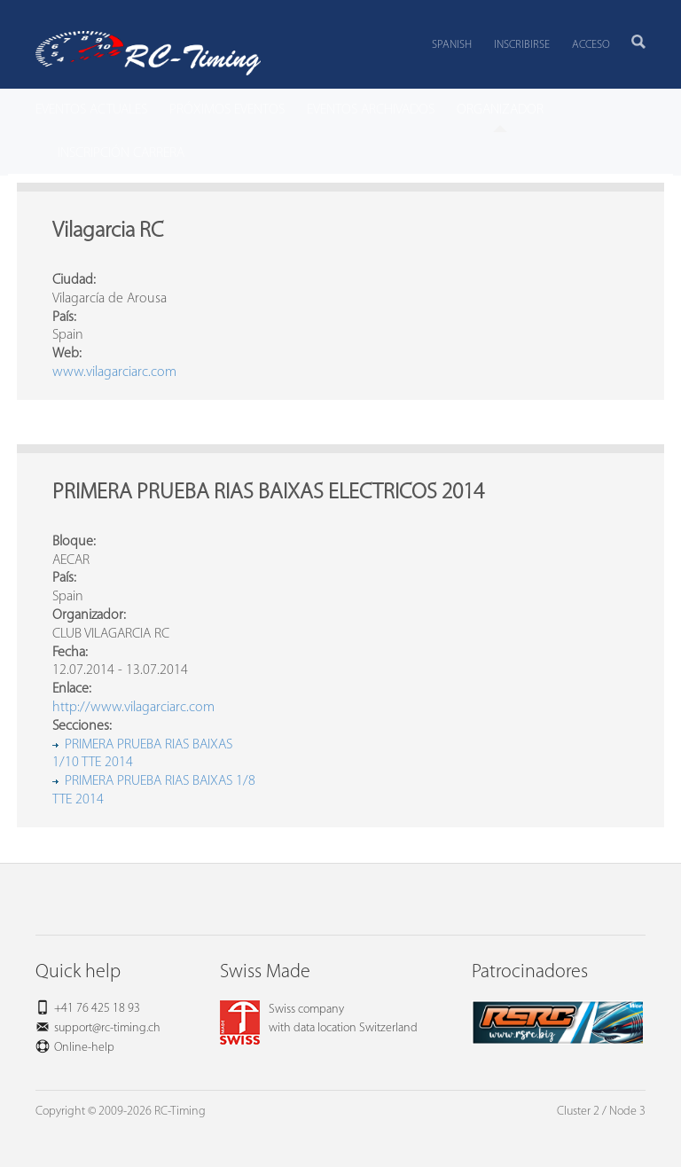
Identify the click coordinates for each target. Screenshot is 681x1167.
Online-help (84, 1047)
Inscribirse (522, 45)
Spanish (452, 45)
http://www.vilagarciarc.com (133, 708)
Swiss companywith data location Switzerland (319, 1019)
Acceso (591, 45)
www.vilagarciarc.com (114, 372)
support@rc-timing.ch (107, 1028)
